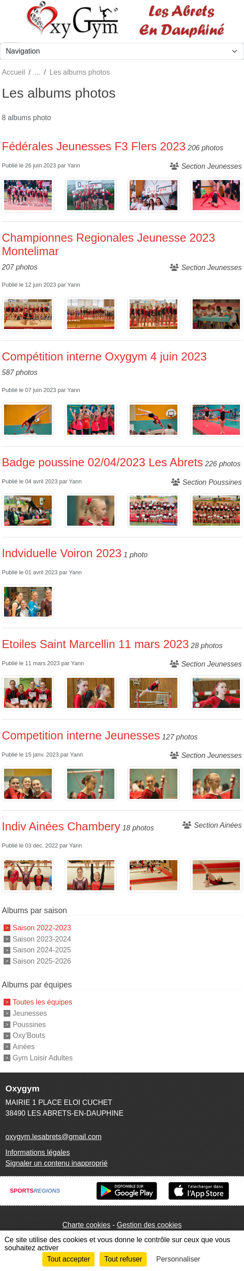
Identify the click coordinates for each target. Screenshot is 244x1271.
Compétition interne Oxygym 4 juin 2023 (104, 356)
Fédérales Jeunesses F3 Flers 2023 (93, 146)
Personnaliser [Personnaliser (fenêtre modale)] (178, 1259)
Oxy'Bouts (29, 1035)
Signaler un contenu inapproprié (56, 1163)
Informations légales (37, 1152)
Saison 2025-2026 (42, 961)
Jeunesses (30, 1013)
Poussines (29, 1024)
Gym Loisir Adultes (42, 1058)
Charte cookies (86, 1225)
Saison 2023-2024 (42, 938)
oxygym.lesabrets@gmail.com (53, 1136)
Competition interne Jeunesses (81, 735)
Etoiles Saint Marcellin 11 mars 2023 (95, 644)
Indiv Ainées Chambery (61, 826)
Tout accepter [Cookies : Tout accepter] (68, 1259)
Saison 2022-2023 (42, 928)
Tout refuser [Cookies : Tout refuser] (123, 1259)
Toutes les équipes (42, 1002)
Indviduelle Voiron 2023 (62, 553)
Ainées (24, 1046)
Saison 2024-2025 (42, 950)
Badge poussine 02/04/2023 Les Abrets (102, 462)
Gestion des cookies (149, 1225)
